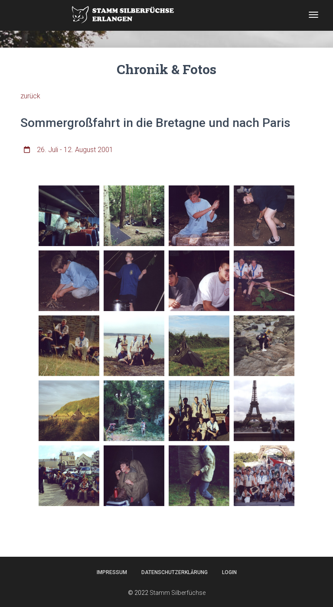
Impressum (112, 572)
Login (229, 572)
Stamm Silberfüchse (178, 592)
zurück (30, 96)
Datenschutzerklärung (174, 572)
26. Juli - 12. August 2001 (75, 150)
